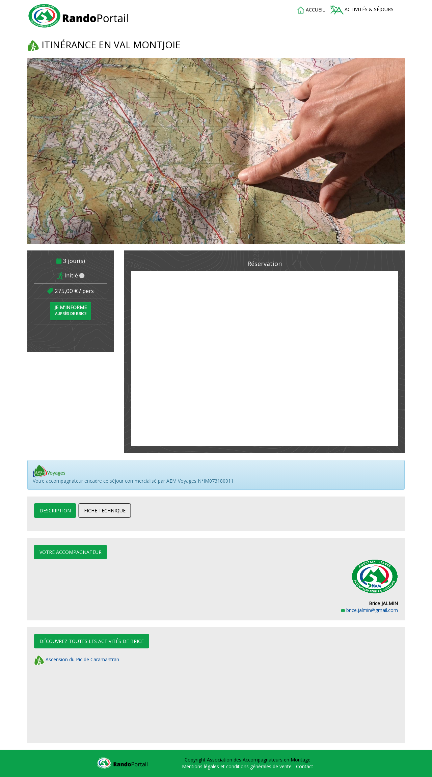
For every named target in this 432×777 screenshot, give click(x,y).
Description (55, 510)
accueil (311, 10)
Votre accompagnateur (70, 552)
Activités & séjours (362, 10)
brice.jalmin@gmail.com (369, 610)
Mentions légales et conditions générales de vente (237, 766)
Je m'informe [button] (70, 310)
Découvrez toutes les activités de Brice (91, 641)
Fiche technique (105, 510)
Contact (304, 766)
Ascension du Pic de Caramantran (76, 659)
